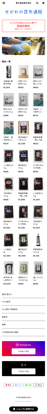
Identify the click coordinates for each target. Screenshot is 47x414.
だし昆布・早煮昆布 (10, 309)
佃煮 (4, 324)
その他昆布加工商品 (10, 332)
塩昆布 (5, 317)
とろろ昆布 (6, 302)
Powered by (24, 401)
